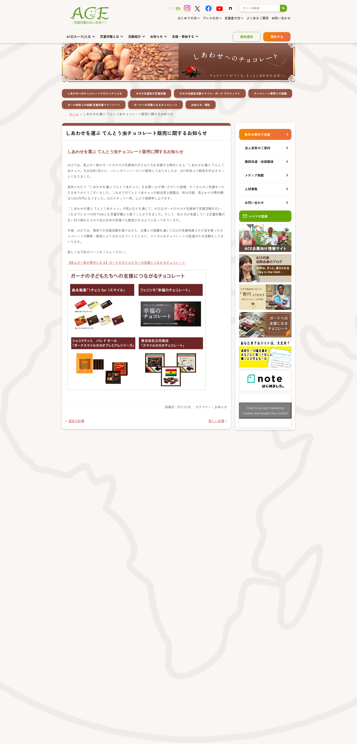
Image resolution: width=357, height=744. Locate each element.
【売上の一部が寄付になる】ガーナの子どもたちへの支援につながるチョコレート (126, 262)
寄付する (276, 36)
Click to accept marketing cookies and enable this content (265, 410)
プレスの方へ (212, 18)
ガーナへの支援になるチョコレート (155, 105)
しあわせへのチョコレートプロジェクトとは (94, 93)
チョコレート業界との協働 (270, 93)
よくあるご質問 (257, 18)
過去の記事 (76, 420)
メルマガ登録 (255, 216)
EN (178, 8)
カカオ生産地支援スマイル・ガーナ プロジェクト (209, 93)
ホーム (74, 114)
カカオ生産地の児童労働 (151, 93)
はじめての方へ (189, 18)
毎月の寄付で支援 (257, 134)
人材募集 (251, 189)
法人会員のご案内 (257, 148)
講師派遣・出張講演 (259, 161)
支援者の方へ (234, 18)
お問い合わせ (281, 18)
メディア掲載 (254, 175)
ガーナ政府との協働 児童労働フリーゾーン (93, 105)
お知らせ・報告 (200, 105)
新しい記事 (216, 420)
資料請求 (246, 36)
